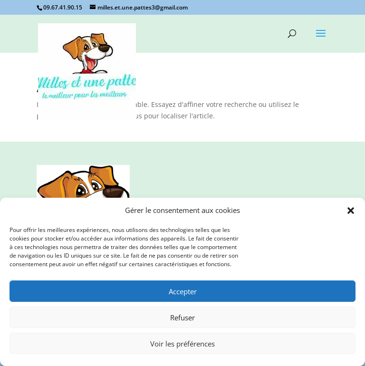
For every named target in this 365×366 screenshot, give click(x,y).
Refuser (182, 317)
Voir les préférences (182, 343)
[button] (350, 210)
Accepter (183, 291)
